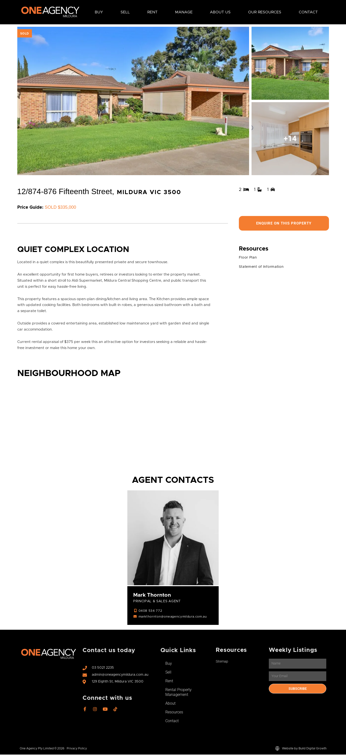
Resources (174, 712)
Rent (152, 12)
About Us (220, 12)
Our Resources (264, 12)
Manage (184, 12)
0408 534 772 (150, 611)
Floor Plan (248, 258)
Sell (125, 12)
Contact (308, 12)
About (170, 703)
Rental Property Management (178, 692)
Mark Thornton (153, 595)
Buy (99, 12)
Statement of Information (263, 267)
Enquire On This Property (284, 223)
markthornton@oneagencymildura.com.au (175, 617)
